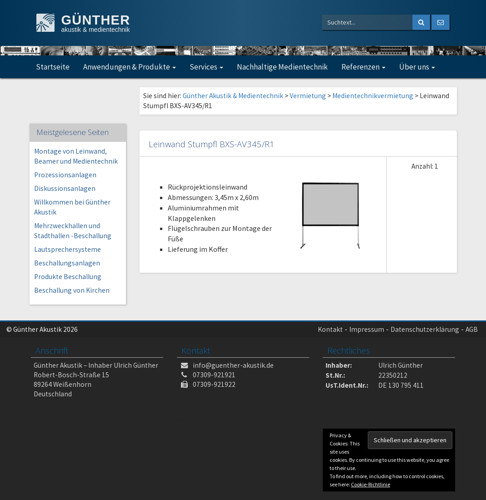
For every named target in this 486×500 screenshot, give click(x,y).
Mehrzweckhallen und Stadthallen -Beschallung (72, 230)
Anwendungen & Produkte (129, 67)
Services (206, 67)
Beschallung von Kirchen (72, 290)
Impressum (366, 329)
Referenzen (363, 67)
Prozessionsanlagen (65, 174)
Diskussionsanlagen (64, 188)
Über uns (417, 67)
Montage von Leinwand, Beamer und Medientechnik (76, 156)
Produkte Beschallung (67, 276)
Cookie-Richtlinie (370, 484)
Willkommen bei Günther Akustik (72, 207)
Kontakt (330, 329)
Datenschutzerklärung (425, 329)
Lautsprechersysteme (67, 249)
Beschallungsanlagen (67, 263)
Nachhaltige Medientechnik (282, 67)
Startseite (53, 67)
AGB (472, 329)
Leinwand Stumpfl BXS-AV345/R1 (212, 144)
